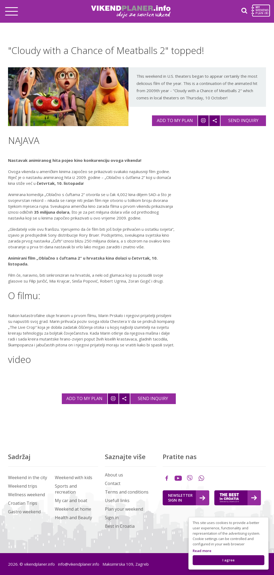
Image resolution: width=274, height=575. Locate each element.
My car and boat (71, 500)
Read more (202, 550)
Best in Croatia (120, 526)
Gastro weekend (24, 512)
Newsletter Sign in (186, 498)
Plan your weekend (124, 509)
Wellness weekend (26, 495)
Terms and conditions (127, 492)
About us (114, 475)
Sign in (112, 518)
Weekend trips (22, 486)
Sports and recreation (66, 489)
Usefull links (117, 500)
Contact (112, 483)
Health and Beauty (73, 518)
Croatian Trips (22, 503)
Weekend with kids (73, 477)
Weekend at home (73, 509)
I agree (228, 560)
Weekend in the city (27, 477)
